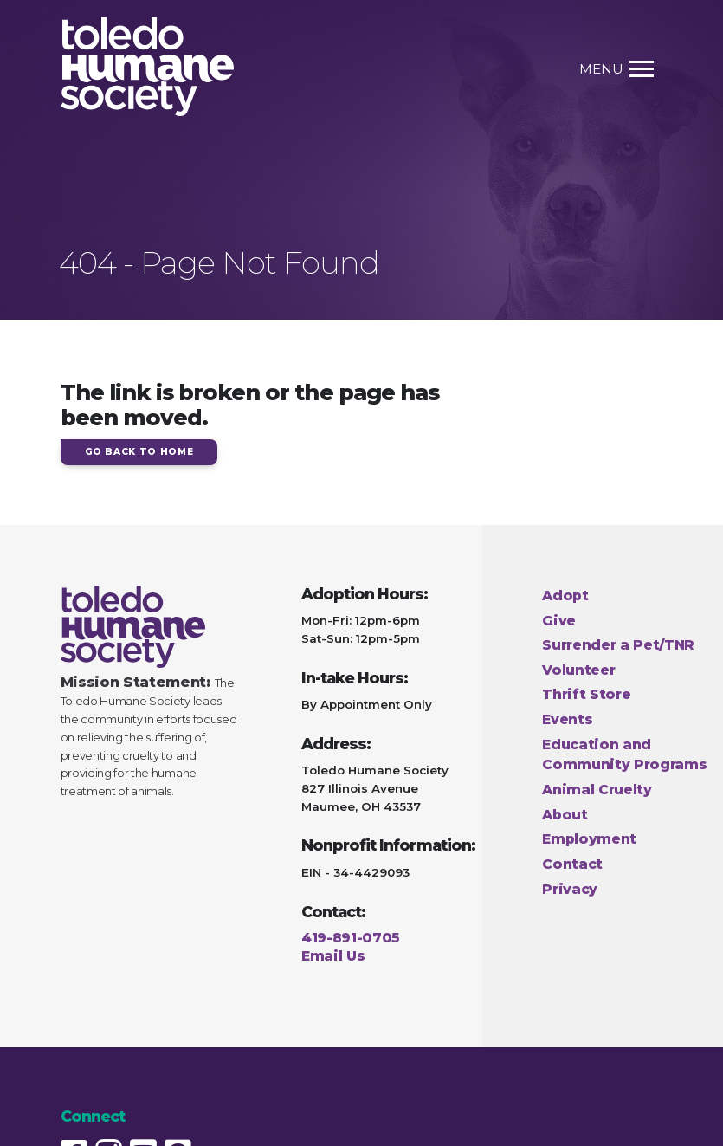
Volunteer (578, 670)
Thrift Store (586, 694)
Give (559, 620)
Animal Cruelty (597, 789)
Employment (589, 839)
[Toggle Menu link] (634, 69)
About (564, 814)
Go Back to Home (139, 451)
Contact (572, 864)
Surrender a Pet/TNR (618, 645)
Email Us (333, 956)
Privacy (569, 889)
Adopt (565, 595)
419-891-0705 (350, 937)
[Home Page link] (147, 69)
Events (567, 719)
